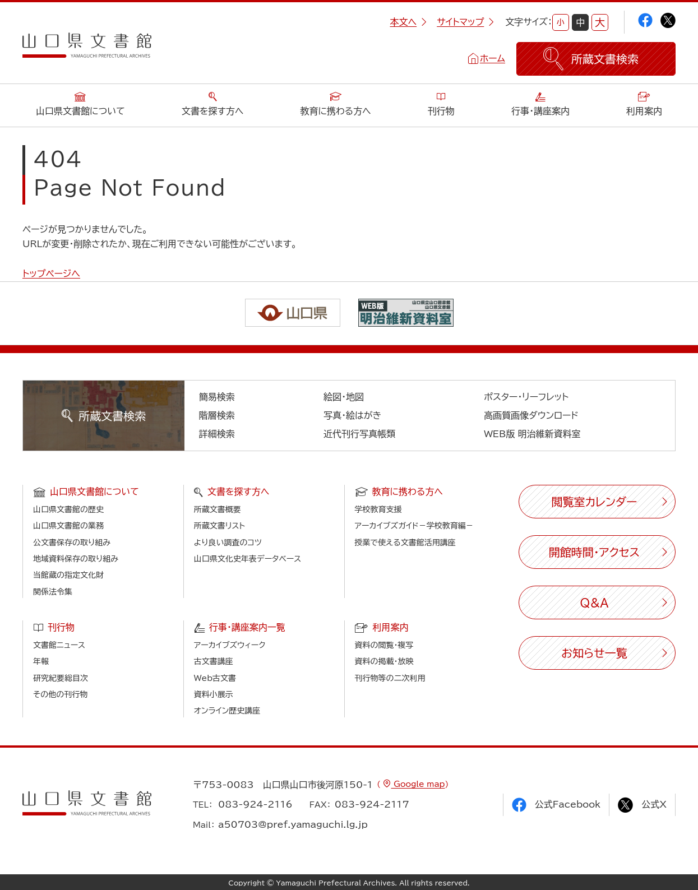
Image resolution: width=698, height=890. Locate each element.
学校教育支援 (378, 509)
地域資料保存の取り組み (75, 559)
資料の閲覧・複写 (384, 645)
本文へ (408, 21)
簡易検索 (217, 396)
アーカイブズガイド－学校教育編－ (414, 526)
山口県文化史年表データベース (248, 559)
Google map (418, 784)
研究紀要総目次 (60, 678)
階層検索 (217, 415)
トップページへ (51, 273)
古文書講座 (213, 661)
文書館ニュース (59, 645)
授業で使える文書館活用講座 (405, 542)
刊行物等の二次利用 (390, 678)
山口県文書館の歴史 (68, 509)
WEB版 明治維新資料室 (532, 433)
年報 (41, 661)
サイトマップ (465, 21)
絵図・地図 (343, 396)
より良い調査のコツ (228, 542)
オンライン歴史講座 (227, 711)
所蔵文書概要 (217, 509)
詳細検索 (217, 433)
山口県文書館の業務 (68, 526)
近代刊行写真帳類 (359, 433)
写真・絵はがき (352, 415)
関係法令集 (52, 592)
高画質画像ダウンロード (531, 415)
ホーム (492, 58)
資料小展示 (213, 694)
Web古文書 (215, 678)
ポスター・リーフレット (526, 396)
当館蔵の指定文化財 (68, 575)
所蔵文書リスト (219, 526)
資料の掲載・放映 (384, 661)
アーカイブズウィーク (230, 645)
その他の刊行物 (60, 694)
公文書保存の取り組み (71, 542)
